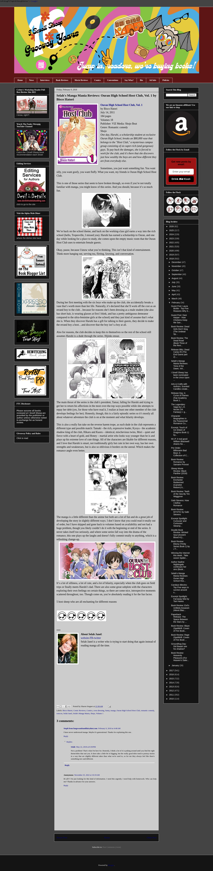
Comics (97, 80)
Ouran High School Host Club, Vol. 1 (121, 105)
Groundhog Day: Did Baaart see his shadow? (179, 646)
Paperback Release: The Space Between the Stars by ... (179, 618)
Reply (66, 736)
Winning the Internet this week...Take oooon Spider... (180, 555)
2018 (171, 258)
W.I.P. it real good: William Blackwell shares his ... (180, 441)
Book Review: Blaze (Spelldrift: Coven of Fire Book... (180, 628)
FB (91, 637)
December (177, 262)
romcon (59, 713)
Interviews (45, 80)
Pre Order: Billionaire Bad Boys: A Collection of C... (180, 451)
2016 (171, 674)
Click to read (22, 438)
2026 (171, 226)
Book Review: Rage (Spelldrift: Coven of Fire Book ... (180, 637)
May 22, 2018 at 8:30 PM (86, 747)
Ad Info (152, 80)
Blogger (111, 865)
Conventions (112, 80)
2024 (171, 234)
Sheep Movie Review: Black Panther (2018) (179, 471)
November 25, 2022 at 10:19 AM (87, 775)
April (174, 294)
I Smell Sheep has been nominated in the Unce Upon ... (180, 376)
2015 (171, 678)
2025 (171, 230)
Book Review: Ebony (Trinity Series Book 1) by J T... (180, 545)
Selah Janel (67, 713)
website (85, 637)
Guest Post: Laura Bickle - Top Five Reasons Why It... (180, 308)
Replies (69, 742)
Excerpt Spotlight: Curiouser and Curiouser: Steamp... (179, 522)
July (174, 282)
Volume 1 (99, 713)
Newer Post (62, 837)
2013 (171, 686)
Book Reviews (62, 80)
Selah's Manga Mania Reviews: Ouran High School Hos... (179, 577)
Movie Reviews (81, 80)
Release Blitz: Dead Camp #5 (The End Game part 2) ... (180, 353)
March (175, 298)
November (177, 266)
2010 (171, 699)
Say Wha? (129, 80)
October (176, 270)
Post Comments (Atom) (112, 847)
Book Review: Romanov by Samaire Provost (180, 462)
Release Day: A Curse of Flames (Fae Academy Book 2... (180, 397)
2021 (171, 246)
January (176, 665)
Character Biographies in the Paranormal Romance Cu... (179, 420)
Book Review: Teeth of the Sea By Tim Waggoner (180, 494)
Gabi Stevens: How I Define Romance (180, 503)
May (174, 290)
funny (107, 710)
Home (20, 80)
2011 (171, 695)
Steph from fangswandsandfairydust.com (80, 728)
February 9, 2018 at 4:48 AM (109, 728)
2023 (171, 238)
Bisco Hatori (67, 710)
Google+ (34, 1)
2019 (171, 254)
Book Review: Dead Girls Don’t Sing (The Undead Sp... (180, 330)
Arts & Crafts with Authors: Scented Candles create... (180, 386)
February (176, 302)
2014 (171, 682)
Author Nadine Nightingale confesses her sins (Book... (178, 566)
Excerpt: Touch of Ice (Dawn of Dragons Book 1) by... (180, 431)
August (175, 278)
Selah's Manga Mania (81, 713)
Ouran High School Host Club (128, 710)
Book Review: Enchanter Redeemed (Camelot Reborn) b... (177, 482)
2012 (171, 690)
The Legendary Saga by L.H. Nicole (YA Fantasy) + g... (179, 408)
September (177, 274)
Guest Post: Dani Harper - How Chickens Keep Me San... (179, 319)
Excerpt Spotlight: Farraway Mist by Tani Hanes (180, 599)
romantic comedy (147, 710)
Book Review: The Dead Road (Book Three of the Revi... (179, 342)
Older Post (151, 837)
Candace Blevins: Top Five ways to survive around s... (180, 588)
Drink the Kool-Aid (181, 179)
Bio (141, 80)
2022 (171, 242)
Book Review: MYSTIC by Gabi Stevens (180, 512)
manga (113, 710)
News (31, 80)
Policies (165, 80)
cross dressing (98, 710)
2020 (171, 250)
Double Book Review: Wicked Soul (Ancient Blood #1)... (179, 534)
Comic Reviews (79, 710)
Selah (73, 747)
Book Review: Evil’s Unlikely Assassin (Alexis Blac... (180, 608)
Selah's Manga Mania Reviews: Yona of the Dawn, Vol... (179, 365)
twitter (97, 637)
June (174, 286)
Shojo (93, 713)
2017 (171, 670)
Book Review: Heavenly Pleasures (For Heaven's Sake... (180, 656)
